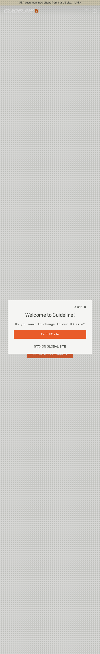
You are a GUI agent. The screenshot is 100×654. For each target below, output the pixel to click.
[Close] (80, 307)
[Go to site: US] (50, 334)
